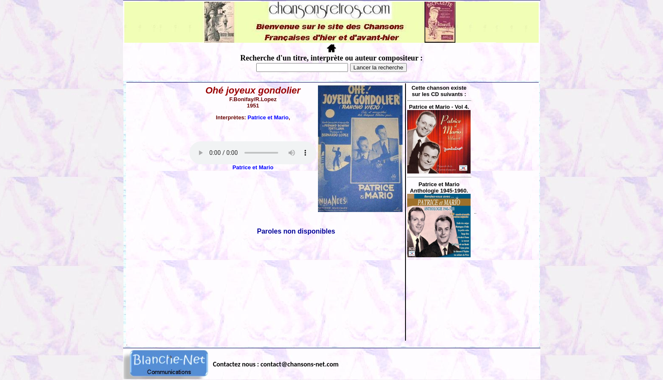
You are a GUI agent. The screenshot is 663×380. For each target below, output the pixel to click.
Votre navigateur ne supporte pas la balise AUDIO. (252, 152)
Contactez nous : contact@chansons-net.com (276, 364)
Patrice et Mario (268, 117)
